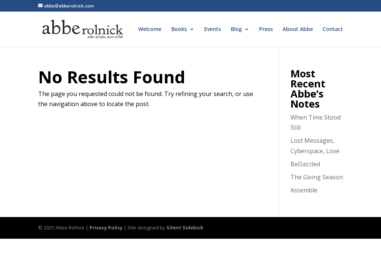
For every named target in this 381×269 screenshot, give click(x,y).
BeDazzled (305, 164)
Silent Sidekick (184, 227)
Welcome (150, 30)
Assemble (304, 190)
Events (212, 30)
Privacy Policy (106, 227)
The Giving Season (317, 177)
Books (179, 30)
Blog (236, 30)
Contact (333, 30)
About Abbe (298, 30)
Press (266, 30)
